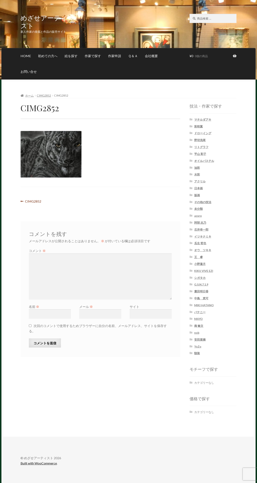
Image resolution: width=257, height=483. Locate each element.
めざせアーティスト (44, 21)
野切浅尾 (200, 140)
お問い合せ (29, 71)
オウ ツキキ (202, 250)
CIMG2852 (44, 95)
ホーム (29, 95)
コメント (37, 251)
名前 (34, 307)
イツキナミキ (202, 236)
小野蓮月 (200, 264)
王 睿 (198, 257)
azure (198, 215)
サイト (134, 307)
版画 (197, 195)
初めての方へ (47, 56)
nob (196, 332)
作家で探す (93, 56)
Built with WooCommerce (39, 463)
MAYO (198, 319)
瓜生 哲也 (200, 243)
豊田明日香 (201, 291)
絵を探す (71, 56)
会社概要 (151, 56)
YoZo (197, 346)
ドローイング (202, 133)
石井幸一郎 (201, 229)
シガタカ (200, 277)
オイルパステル (204, 160)
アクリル (200, 181)
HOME (26, 56)
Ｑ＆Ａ (133, 56)
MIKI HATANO (204, 305)
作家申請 (114, 56)
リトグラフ (201, 147)
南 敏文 (198, 325)
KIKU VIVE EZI (203, 271)
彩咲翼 (198, 126)
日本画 (198, 188)
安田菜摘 (200, 339)
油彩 (197, 167)
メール (86, 307)
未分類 (198, 208)
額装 (197, 353)
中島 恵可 (201, 298)
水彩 (197, 174)
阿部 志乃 (200, 222)
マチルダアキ (202, 119)
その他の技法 (202, 202)
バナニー (200, 312)
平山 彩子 (200, 154)
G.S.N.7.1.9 (201, 284)
